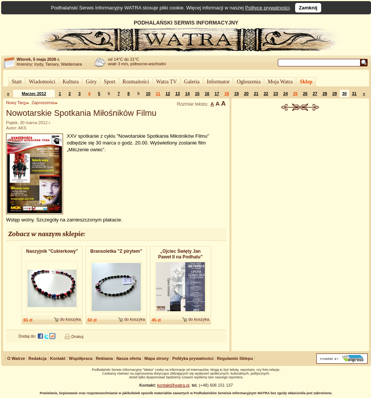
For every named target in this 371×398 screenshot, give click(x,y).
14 (187, 93)
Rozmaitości (136, 82)
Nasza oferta (128, 358)
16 (207, 93)
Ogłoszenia (248, 82)
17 (216, 93)
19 (236, 93)
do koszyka (70, 319)
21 (256, 93)
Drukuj (77, 336)
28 (324, 93)
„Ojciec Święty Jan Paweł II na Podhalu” (180, 254)
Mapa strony (157, 358)
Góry (91, 82)
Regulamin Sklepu (235, 358)
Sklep (306, 82)
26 (305, 93)
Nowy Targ (16, 102)
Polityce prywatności (267, 8)
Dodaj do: (27, 336)
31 (354, 93)
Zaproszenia (43, 102)
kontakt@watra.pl (173, 385)
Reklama (104, 358)
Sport (109, 82)
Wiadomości (42, 82)
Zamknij (308, 8)
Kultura (71, 82)
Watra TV (166, 82)
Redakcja (37, 358)
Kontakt (58, 358)
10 (148, 93)
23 (275, 93)
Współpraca (80, 358)
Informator (218, 82)
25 (295, 93)
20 (246, 93)
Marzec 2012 (34, 93)
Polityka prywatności (192, 358)
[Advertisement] (300, 228)
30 (344, 93)
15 (197, 93)
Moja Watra (280, 82)
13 (177, 93)
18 (226, 93)
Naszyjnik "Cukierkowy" (52, 251)
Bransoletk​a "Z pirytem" (116, 251)
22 (265, 93)
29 (334, 93)
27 (315, 93)
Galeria (192, 82)
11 (157, 93)
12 (167, 93)
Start (17, 82)
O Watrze (16, 358)
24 (285, 93)
